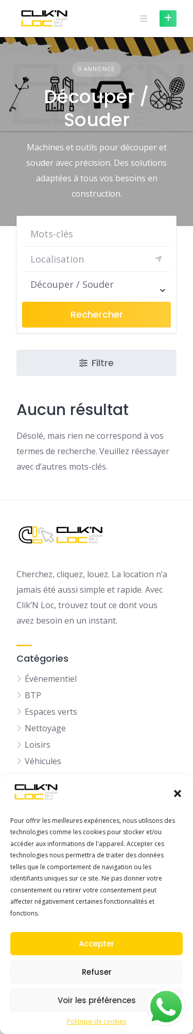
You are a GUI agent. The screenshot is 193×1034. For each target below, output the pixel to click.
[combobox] (96, 284)
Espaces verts (51, 711)
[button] (177, 793)
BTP (33, 695)
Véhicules (43, 761)
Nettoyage (45, 728)
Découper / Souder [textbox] (72, 284)
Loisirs (37, 744)
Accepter (96, 943)
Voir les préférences (97, 1000)
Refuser (97, 972)
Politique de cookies (96, 1021)
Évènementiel (51, 678)
